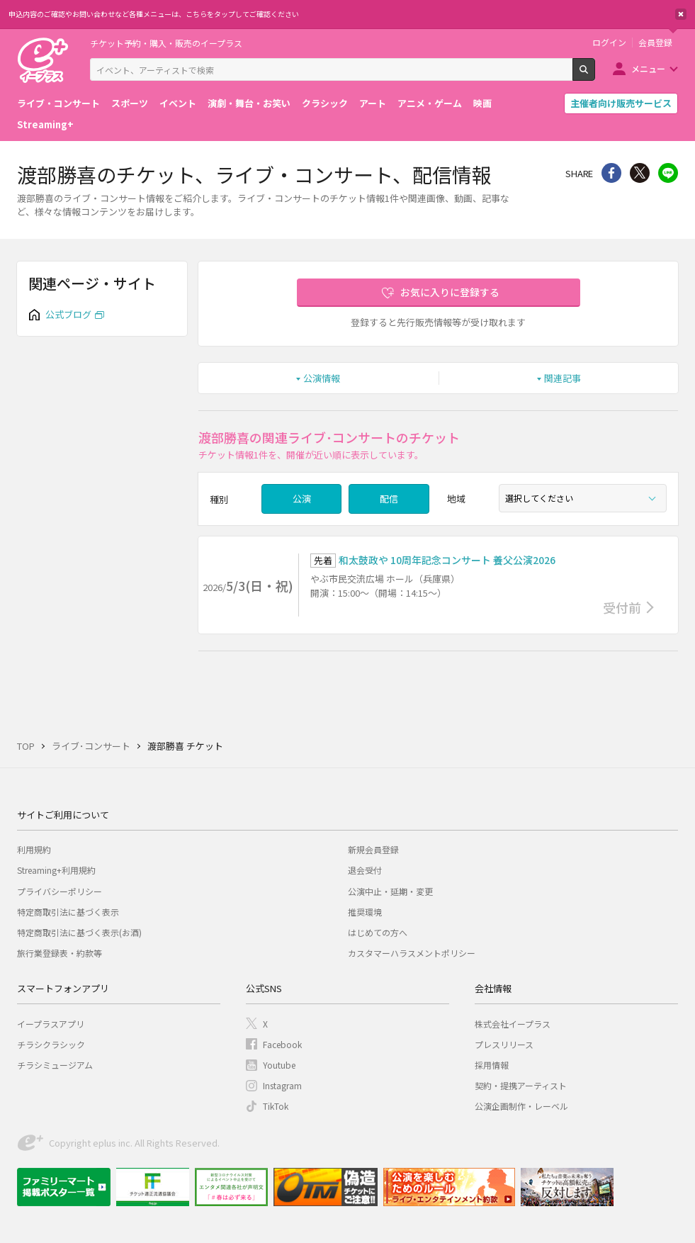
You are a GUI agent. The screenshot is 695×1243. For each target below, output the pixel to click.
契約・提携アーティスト (521, 1085)
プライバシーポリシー (59, 891)
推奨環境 (365, 912)
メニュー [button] (648, 68)
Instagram (282, 1085)
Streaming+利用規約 (56, 870)
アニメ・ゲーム (429, 103)
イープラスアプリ (50, 1024)
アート (372, 103)
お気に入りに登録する (449, 292)
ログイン (609, 42)
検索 (594, 75)
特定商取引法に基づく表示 (68, 912)
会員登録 (655, 42)
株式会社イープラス (512, 1024)
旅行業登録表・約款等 (59, 953)
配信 (389, 498)
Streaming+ (45, 124)
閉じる (680, 14)
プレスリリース (504, 1044)
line (668, 173)
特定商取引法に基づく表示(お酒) (79, 932)
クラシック (325, 103)
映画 (482, 103)
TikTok (275, 1106)
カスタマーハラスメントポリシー (411, 953)
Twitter (640, 173)
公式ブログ (68, 314)
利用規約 (34, 849)
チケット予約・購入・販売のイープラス (166, 43)
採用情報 (492, 1065)
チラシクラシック (51, 1044)
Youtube (279, 1065)
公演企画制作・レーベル (521, 1106)
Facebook (282, 1044)
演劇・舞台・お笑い (249, 103)
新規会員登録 (373, 849)
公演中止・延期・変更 (390, 891)
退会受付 (365, 870)
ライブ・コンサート (58, 103)
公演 (302, 498)
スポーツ (129, 103)
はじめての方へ (377, 932)
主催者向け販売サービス (621, 103)
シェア (611, 173)
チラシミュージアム (55, 1065)
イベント (177, 103)
